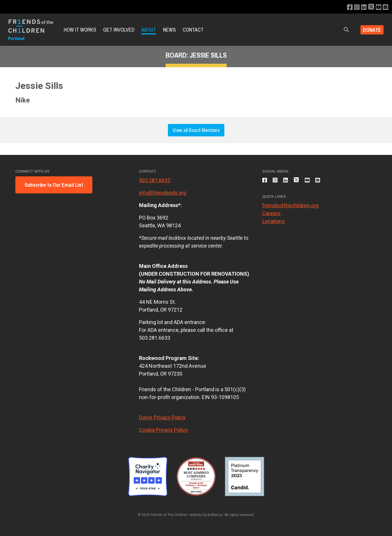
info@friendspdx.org (162, 193)
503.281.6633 (154, 180)
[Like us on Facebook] (345, 7)
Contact (193, 29)
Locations (273, 225)
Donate (370, 29)
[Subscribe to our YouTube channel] (377, 7)
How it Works (80, 29)
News (169, 29)
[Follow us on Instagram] (353, 7)
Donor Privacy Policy (162, 417)
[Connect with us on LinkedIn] (361, 7)
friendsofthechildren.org (290, 209)
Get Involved (118, 29)
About (148, 29)
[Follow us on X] (369, 7)
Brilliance (215, 515)
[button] (342, 30)
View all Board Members (196, 130)
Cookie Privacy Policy (163, 430)
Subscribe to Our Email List (54, 185)
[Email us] (385, 7)
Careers (271, 217)
